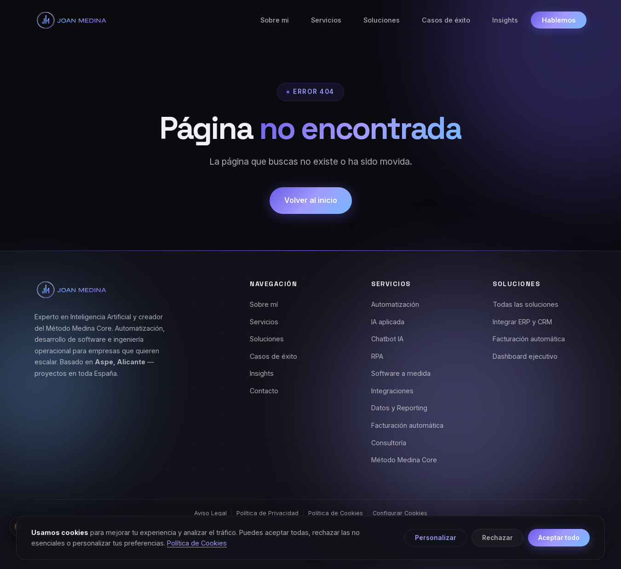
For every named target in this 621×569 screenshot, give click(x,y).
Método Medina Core (404, 460)
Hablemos (558, 20)
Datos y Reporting (399, 408)
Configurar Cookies (400, 513)
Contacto (264, 391)
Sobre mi (274, 20)
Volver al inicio (310, 200)
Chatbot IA (387, 339)
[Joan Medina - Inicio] (71, 20)
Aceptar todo (559, 537)
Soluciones (381, 20)
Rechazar (497, 537)
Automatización (395, 304)
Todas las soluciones (525, 304)
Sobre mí (264, 304)
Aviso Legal (210, 513)
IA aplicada (387, 322)
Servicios (326, 20)
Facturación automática (407, 425)
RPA (377, 356)
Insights (505, 20)
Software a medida (401, 373)
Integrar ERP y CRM (522, 322)
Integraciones (392, 391)
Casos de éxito (446, 20)
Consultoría (388, 443)
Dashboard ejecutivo (525, 356)
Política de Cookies (335, 513)
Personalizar (435, 537)
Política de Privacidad (267, 513)
